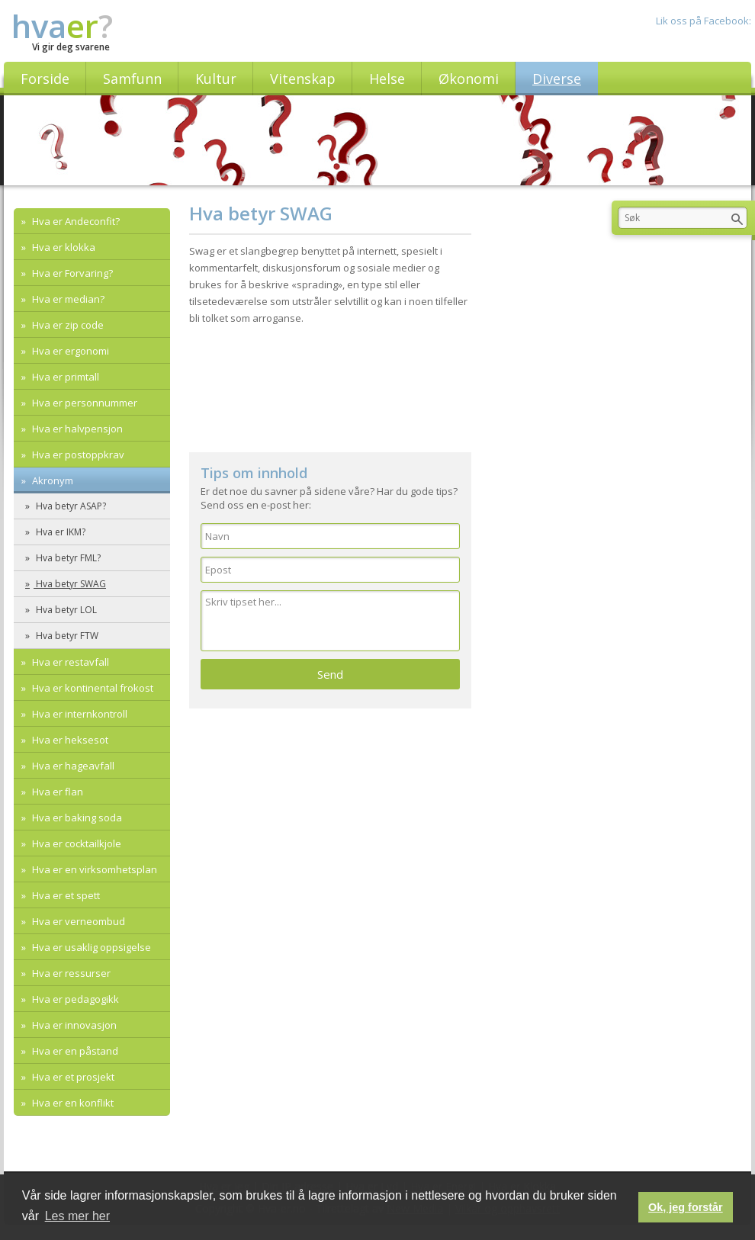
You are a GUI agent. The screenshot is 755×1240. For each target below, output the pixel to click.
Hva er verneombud (77, 921)
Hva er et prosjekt (72, 1077)
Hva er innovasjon (73, 1025)
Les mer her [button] (77, 1215)
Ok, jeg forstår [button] (685, 1207)
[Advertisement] (188, 406)
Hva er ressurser (70, 973)
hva (62, 25)
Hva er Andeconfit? (75, 221)
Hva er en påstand (74, 1051)
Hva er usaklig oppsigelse (90, 947)
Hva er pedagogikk (74, 999)
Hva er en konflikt (72, 1103)
